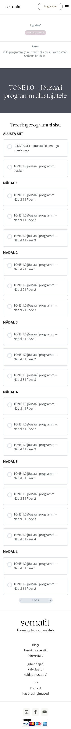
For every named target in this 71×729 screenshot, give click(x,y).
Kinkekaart (35, 655)
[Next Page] (50, 600)
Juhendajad (35, 664)
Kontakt (35, 688)
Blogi (35, 645)
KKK (35, 683)
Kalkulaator (35, 669)
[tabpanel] (35, 90)
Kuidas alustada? (35, 675)
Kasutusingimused (35, 693)
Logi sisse (50, 6)
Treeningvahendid (36, 650)
